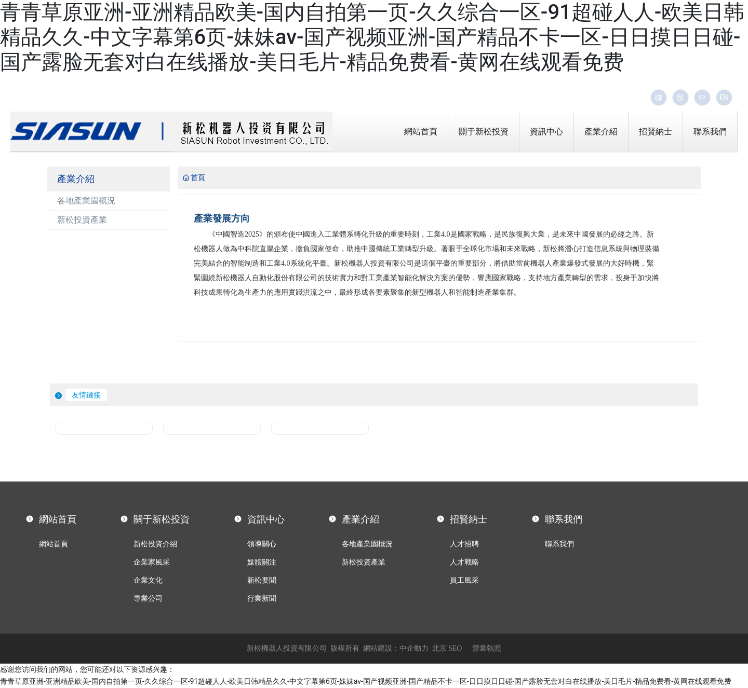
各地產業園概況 (86, 200)
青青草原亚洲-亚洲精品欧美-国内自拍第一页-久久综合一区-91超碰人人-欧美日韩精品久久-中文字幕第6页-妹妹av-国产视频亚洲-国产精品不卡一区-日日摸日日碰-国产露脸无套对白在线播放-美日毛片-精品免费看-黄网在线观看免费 (372, 37)
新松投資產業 (82, 219)
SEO (455, 648)
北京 (439, 648)
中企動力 (414, 648)
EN (724, 97)
